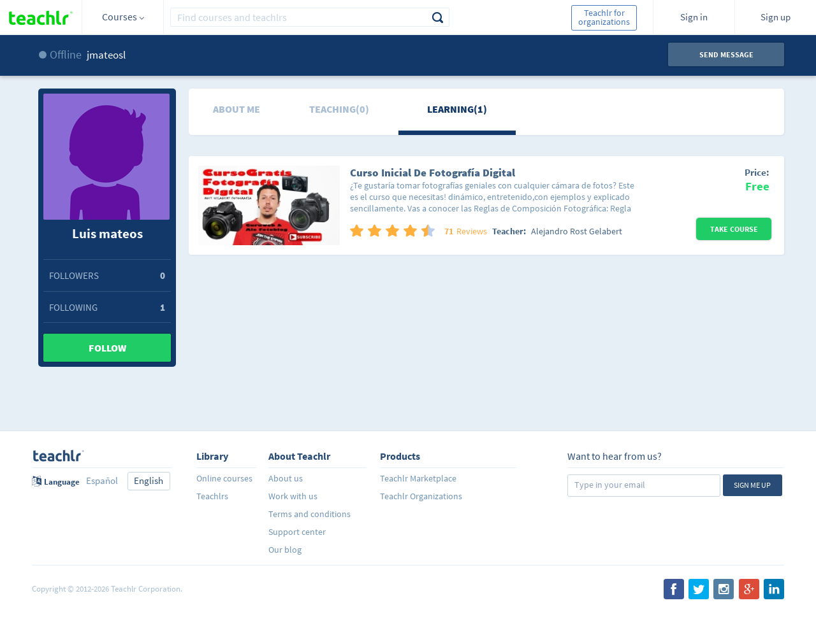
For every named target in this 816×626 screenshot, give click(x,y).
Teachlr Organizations (421, 496)
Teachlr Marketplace (418, 478)
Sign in (694, 17)
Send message (726, 54)
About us (285, 478)
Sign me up (752, 485)
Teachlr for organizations (604, 17)
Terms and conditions (309, 514)
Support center (297, 531)
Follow (107, 347)
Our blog (285, 549)
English (148, 480)
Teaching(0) (339, 109)
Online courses (224, 478)
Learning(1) (457, 109)
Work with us (292, 496)
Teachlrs (212, 496)
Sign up (775, 17)
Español (102, 480)
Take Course (734, 229)
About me (236, 109)
